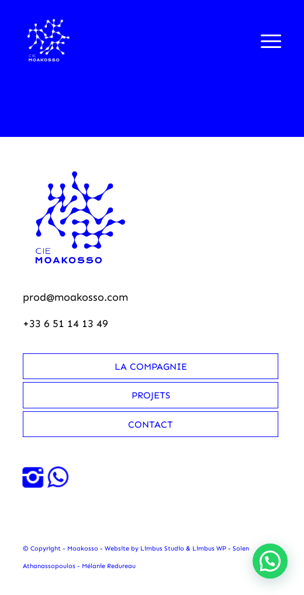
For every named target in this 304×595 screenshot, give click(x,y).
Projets (151, 395)
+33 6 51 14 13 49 (65, 323)
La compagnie (151, 366)
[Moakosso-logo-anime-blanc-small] (126, 40)
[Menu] (265, 40)
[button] (270, 561)
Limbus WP (209, 548)
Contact (150, 424)
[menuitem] (265, 40)
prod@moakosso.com (75, 297)
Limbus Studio (162, 548)
